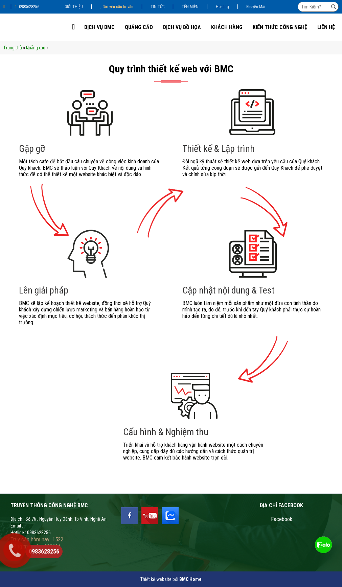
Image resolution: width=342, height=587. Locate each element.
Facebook (281, 519)
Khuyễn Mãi (255, 6)
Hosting (222, 6)
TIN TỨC (157, 6)
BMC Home (190, 579)
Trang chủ (12, 48)
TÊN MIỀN (190, 6)
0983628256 (27, 6)
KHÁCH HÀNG (227, 27)
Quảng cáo (139, 27)
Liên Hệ (326, 27)
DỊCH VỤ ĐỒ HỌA (182, 27)
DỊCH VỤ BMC (99, 27)
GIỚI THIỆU (74, 6)
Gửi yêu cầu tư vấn (116, 6)
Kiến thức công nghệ (280, 27)
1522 (57, 539)
